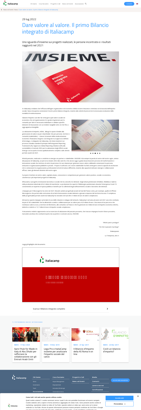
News (16, 10)
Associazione (79, 4)
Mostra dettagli (31, 406)
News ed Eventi (67, 4)
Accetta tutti (119, 384)
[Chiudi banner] (138, 382)
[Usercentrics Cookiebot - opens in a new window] (12, 406)
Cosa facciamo (44, 4)
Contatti (129, 4)
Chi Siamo (33, 4)
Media (94, 377)
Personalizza (119, 390)
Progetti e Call (55, 4)
